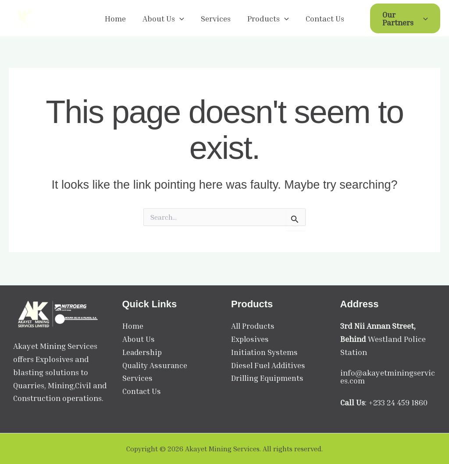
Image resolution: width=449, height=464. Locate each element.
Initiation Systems (264, 352)
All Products (253, 325)
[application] (180, 18)
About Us (164, 18)
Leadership (142, 352)
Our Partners (404, 19)
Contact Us (323, 19)
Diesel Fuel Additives (268, 365)
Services (216, 19)
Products (267, 18)
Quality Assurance (155, 365)
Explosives (250, 339)
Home (117, 19)
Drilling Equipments (267, 378)
